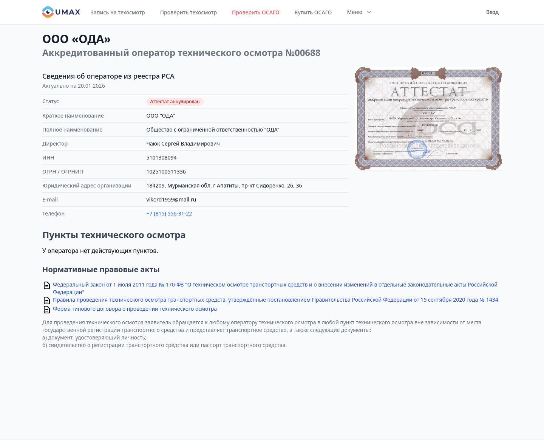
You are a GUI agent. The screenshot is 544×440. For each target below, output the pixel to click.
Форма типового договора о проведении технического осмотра (135, 308)
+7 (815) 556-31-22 (169, 213)
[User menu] (490, 12)
